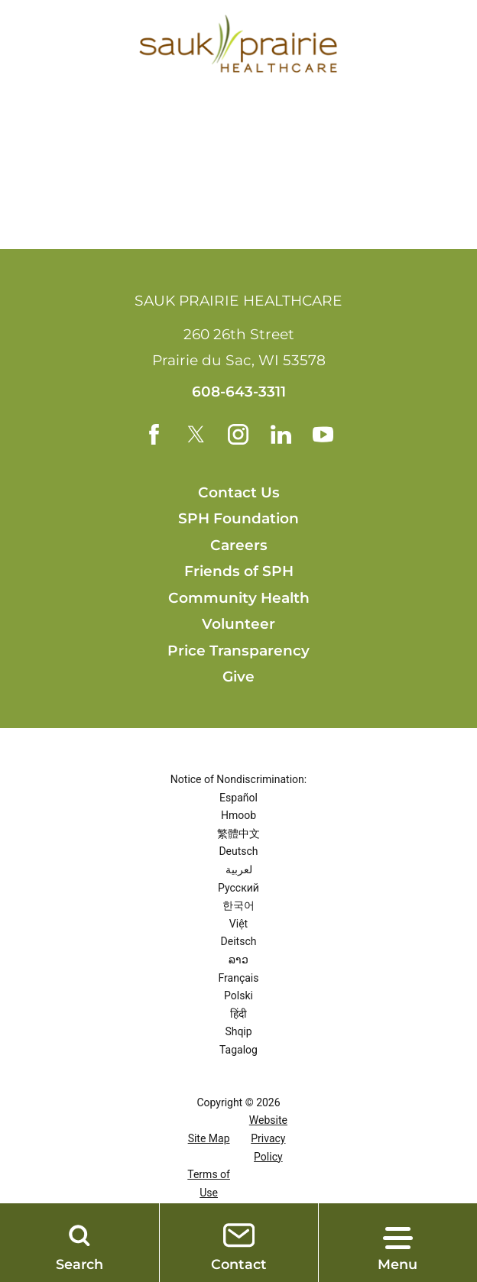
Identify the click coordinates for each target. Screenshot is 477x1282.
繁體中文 (238, 834)
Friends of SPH (239, 572)
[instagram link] (238, 434)
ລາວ (238, 960)
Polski (238, 996)
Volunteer (238, 624)
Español (238, 798)
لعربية (239, 870)
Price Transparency (238, 651)
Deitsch (239, 942)
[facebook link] (153, 434)
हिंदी (238, 1014)
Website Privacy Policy (268, 1139)
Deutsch (238, 852)
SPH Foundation (238, 519)
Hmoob (238, 816)
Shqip (238, 1032)
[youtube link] (324, 434)
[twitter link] (195, 434)
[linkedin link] (281, 434)
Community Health (239, 598)
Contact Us (239, 493)
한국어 (238, 906)
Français (239, 979)
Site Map (209, 1139)
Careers (239, 546)
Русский (238, 888)
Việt (238, 924)
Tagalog (238, 1050)
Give (238, 677)
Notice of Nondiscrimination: (238, 780)
